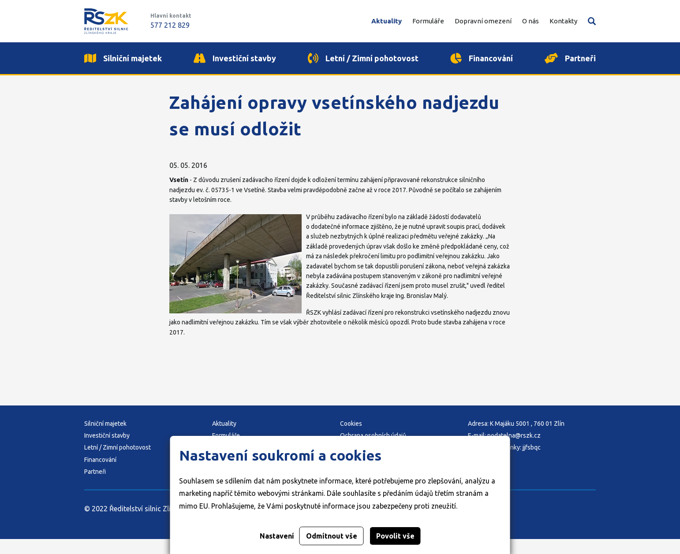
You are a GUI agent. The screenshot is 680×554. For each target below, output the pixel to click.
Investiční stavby (107, 450)
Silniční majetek (105, 438)
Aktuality (386, 21)
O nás (530, 21)
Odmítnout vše (331, 536)
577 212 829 (170, 25)
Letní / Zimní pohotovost (117, 462)
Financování (100, 474)
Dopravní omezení (483, 21)
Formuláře (428, 21)
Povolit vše (395, 536)
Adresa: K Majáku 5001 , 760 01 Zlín (516, 438)
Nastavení (277, 536)
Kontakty (563, 21)
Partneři (95, 487)
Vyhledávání (592, 21)
